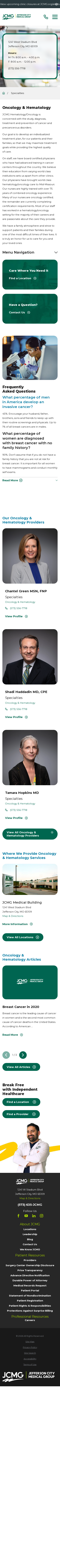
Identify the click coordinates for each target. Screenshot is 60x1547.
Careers (30, 1320)
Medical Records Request (29, 1285)
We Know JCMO (30, 1249)
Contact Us (30, 1244)
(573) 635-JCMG (30, 1204)
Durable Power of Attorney (29, 1280)
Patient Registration (30, 1300)
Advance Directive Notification (30, 1275)
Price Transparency (30, 1270)
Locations (30, 1229)
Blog (30, 1239)
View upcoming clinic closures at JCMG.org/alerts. (30, 4)
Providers (30, 1260)
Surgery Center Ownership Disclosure (30, 1265)
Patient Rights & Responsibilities (30, 1305)
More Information (17, 924)
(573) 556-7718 (16, 68)
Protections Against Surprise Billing (30, 1310)
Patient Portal (30, 1290)
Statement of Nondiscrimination (30, 1295)
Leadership (30, 1234)
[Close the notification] (56, 4)
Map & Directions (12, 916)
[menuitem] (30, 1342)
